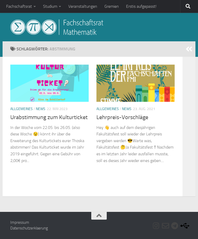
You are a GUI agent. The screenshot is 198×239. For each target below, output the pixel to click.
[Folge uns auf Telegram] (174, 225)
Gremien (111, 6)
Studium (50, 6)
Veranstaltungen (82, 6)
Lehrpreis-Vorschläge (122, 117)
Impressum (19, 222)
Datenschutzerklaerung (29, 228)
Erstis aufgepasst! (141, 6)
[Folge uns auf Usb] (184, 225)
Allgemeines (21, 109)
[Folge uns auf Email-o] (165, 225)
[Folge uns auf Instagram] (156, 225)
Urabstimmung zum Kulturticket (49, 117)
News (40, 109)
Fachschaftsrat (19, 6)
